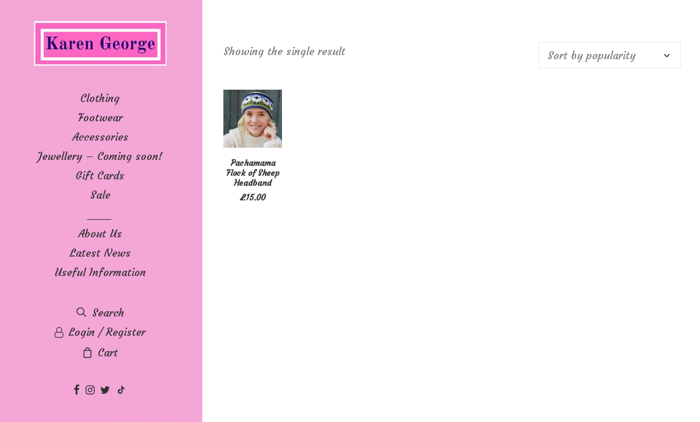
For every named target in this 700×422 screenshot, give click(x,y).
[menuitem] (78, 390)
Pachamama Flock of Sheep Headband (253, 173)
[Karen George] (100, 44)
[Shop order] (609, 55)
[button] (78, 390)
